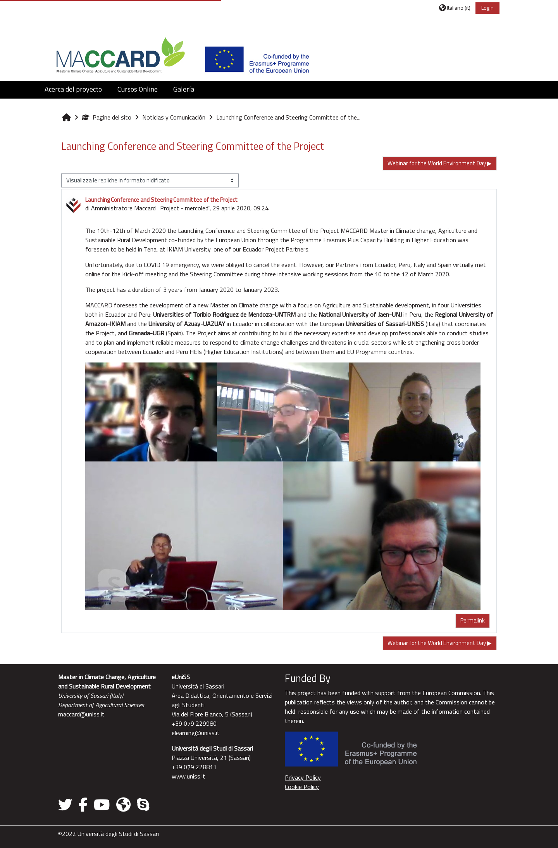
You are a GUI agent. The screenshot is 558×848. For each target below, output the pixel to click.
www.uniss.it (188, 776)
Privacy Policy (303, 777)
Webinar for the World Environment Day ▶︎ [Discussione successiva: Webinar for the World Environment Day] (440, 163)
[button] (455, 8)
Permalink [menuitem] (472, 620)
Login (487, 7)
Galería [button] (183, 89)
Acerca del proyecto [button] (73, 89)
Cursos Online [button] (137, 89)
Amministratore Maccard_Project (135, 208)
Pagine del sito (106, 117)
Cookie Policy (302, 786)
